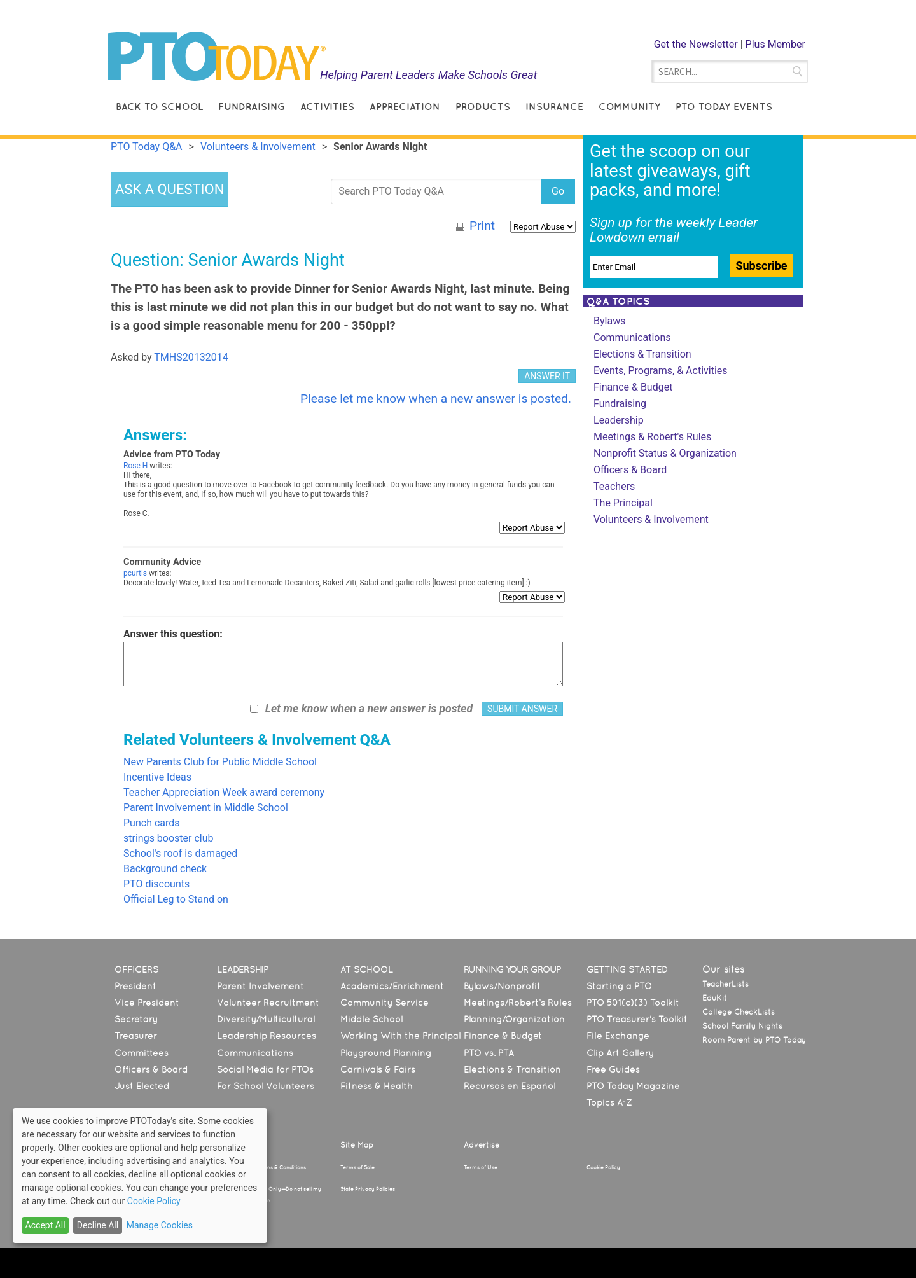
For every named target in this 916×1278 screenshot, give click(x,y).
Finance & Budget (632, 387)
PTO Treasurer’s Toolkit (637, 1019)
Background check (165, 869)
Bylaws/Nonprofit (502, 986)
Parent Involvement (260, 986)
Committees (141, 1053)
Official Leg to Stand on (175, 899)
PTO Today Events (724, 106)
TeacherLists (725, 984)
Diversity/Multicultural (266, 1019)
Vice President (146, 1002)
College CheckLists (738, 1012)
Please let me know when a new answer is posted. (435, 398)
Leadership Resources (266, 1036)
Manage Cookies (160, 1225)
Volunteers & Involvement (651, 519)
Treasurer (135, 1036)
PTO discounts (156, 884)
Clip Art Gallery (620, 1053)
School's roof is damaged (180, 853)
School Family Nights (742, 1026)
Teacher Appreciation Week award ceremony (223, 792)
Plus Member (775, 44)
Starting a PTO (619, 986)
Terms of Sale (357, 1167)
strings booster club (168, 838)
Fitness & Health (376, 1086)
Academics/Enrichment (392, 986)
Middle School (371, 1019)
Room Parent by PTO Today (754, 1040)
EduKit (714, 998)
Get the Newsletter (696, 44)
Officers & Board (630, 470)
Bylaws (609, 321)
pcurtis (135, 573)
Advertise (481, 1145)
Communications (632, 337)
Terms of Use (480, 1167)
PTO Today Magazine (633, 1086)
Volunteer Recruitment (268, 1002)
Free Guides (613, 1069)
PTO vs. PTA (489, 1053)
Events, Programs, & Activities (660, 371)
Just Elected (141, 1086)
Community (629, 106)
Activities (327, 106)
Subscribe (761, 265)
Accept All (45, 1225)
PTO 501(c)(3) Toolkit (632, 1002)
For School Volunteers (265, 1086)
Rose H (135, 465)
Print (482, 225)
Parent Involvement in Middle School (205, 808)
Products (482, 106)
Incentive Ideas (157, 777)
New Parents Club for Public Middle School (220, 762)
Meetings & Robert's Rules (652, 437)
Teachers (614, 486)
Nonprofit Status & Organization (665, 453)
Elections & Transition (642, 354)
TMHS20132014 (191, 357)
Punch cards (151, 823)
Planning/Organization (514, 1019)
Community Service (384, 1002)
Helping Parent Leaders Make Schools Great (429, 74)
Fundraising (251, 106)
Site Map (356, 1145)
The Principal (623, 503)
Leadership (618, 420)
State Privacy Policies (367, 1189)
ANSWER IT (547, 376)
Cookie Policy (603, 1167)
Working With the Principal (400, 1036)
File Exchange (617, 1036)
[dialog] (140, 1175)
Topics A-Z (609, 1102)
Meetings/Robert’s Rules (518, 1002)
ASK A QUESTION (169, 189)
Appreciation (405, 106)
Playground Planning (385, 1053)
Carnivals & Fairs (377, 1069)
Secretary (136, 1019)
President (135, 986)
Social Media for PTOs (265, 1069)
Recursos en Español (509, 1086)
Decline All (97, 1225)
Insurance (554, 106)
